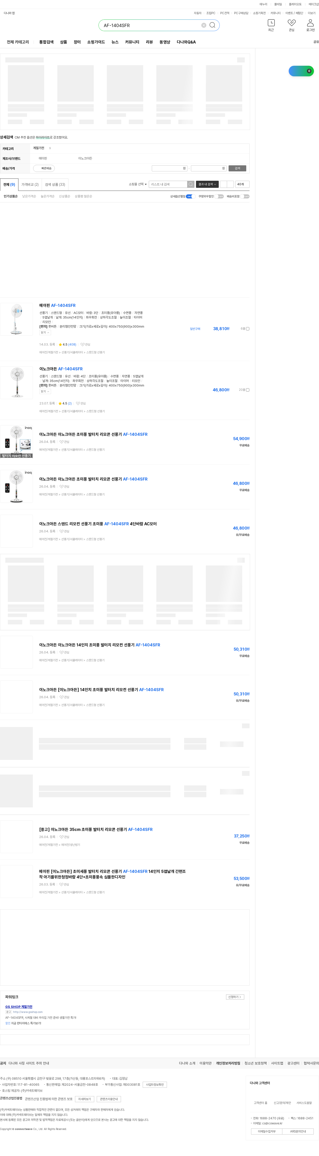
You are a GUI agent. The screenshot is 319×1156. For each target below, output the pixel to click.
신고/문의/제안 (282, 1103)
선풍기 (43, 313)
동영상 (165, 42)
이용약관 (206, 1063)
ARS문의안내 (298, 1131)
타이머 (138, 317)
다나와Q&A (186, 42)
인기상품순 (11, 196)
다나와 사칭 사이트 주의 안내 (29, 1063)
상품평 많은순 (83, 196)
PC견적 (224, 13)
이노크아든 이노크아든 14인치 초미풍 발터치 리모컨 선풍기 (99, 645)
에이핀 (57, 305)
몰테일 (278, 4)
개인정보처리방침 (228, 1063)
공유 (313, 42)
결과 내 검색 (206, 184)
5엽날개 (47, 317)
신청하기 (233, 997)
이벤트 (289, 13)
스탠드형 (56, 313)
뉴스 (115, 42)
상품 (63, 42)
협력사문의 (311, 1063)
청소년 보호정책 (255, 1063)
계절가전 (38, 148)
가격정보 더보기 (231, 328)
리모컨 (46, 322)
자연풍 (138, 313)
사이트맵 (277, 1063)
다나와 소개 (187, 1063)
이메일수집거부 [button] (267, 1131)
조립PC (210, 13)
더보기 (313, 13)
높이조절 (125, 317)
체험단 (299, 13)
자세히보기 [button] (84, 1099)
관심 (87, 344)
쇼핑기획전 (259, 13)
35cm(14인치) (73, 317)
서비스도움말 (304, 1103)
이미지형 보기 (230, 184)
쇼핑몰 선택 (138, 184)
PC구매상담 (241, 13)
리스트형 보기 (223, 184)
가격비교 (30, 185)
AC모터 (78, 313)
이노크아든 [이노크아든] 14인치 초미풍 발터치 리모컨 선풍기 (101, 689)
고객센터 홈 (260, 1103)
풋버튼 (52, 326)
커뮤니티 (276, 13)
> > (72, 352)
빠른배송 (46, 168)
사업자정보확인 (155, 1084)
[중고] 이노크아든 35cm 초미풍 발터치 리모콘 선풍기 (96, 829)
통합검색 (46, 42)
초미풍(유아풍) (110, 313)
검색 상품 (55, 185)
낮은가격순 (29, 196)
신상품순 (64, 196)
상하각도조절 (108, 317)
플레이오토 (295, 4)
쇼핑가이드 (96, 42)
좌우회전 (91, 317)
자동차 (198, 13)
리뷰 (149, 42)
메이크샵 (314, 4)
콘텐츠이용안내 (109, 1099)
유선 (67, 313)
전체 (9, 185)
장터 (77, 42)
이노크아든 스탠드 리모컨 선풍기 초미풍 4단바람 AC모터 (98, 524)
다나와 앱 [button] (9, 13)
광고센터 (293, 1063)
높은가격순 (48, 196)
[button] (271, 26)
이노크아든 (61, 369)
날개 (58, 317)
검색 (237, 168)
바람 (89, 313)
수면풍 (127, 313)
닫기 (43, 332)
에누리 (263, 4)
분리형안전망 (68, 326)
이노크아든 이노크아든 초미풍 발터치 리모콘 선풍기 (93, 434)
